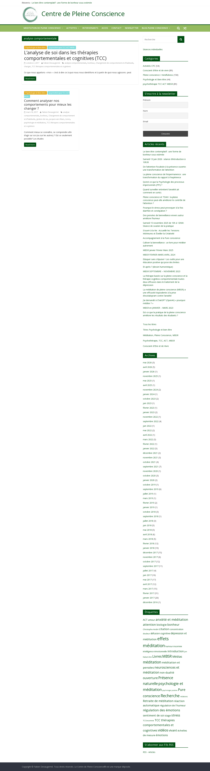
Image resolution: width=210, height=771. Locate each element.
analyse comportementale (75, 63)
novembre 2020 (150, 471)
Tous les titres (149, 324)
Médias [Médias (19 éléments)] (177, 657)
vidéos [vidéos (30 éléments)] (163, 730)
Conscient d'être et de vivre (156, 70)
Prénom (146, 100)
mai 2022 (147, 430)
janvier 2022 (148, 448)
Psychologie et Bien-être (36, 47)
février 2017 (148, 593)
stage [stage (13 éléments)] (168, 715)
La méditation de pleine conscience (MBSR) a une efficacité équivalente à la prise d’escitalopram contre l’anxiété (164, 292)
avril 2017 (147, 584)
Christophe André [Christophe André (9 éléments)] (151, 629)
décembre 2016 (150, 602)
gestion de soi (42, 119)
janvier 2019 (148, 507)
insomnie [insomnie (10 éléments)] (177, 646)
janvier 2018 (148, 548)
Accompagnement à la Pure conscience (161, 238)
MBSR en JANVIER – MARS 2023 (158, 307)
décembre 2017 (150, 552)
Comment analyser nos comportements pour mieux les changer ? (47, 104)
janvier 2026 (148, 371)
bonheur (91, 63)
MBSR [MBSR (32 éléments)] (167, 656)
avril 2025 (147, 385)
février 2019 (148, 502)
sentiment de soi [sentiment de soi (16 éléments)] (153, 715)
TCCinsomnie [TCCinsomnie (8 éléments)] (148, 720)
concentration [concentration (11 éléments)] (176, 629)
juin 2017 (147, 575)
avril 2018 (147, 534)
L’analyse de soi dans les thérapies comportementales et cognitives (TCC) (65, 55)
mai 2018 (147, 529)
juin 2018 (147, 525)
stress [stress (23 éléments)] (175, 715)
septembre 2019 (150, 489)
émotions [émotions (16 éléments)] (162, 735)
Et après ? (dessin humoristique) (158, 266)
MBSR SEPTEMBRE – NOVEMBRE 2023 (161, 271)
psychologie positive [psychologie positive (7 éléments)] (169, 690)
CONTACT (116, 28)
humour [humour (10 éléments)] (169, 646)
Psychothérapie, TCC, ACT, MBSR (159, 340)
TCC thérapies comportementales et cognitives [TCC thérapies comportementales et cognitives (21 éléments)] (159, 725)
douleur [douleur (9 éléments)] (146, 633)
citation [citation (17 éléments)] (164, 629)
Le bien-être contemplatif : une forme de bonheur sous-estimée (62, 2)
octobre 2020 (149, 475)
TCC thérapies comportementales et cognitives (51, 66)
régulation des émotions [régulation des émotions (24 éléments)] (161, 710)
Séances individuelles (153, 49)
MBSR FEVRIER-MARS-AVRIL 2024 (159, 254)
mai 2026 (147, 362)
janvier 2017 (148, 597)
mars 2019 (148, 498)
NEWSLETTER (131, 28)
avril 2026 (147, 367)
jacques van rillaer (56, 119)
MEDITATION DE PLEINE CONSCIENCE (42, 28)
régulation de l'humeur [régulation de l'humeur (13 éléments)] (173, 705)
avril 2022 (147, 435)
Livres (67, 119)
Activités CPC (149, 65)
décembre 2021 (150, 453)
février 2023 (148, 407)
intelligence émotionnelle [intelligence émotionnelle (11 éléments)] (155, 651)
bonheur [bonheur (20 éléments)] (173, 624)
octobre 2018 (149, 511)
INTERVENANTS (90, 28)
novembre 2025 (150, 376)
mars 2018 (148, 539)
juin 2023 (147, 403)
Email (145, 121)
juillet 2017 (148, 570)
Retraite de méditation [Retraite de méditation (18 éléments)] (158, 701)
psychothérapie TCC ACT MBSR (62, 47)
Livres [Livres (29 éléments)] (157, 656)
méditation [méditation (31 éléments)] (152, 662)
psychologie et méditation (35, 122)
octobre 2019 (149, 484)
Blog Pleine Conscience (155, 28)
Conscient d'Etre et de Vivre (156, 346)
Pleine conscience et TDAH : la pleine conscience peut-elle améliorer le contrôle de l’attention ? (164, 200)
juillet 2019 (148, 493)
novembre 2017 (150, 557)
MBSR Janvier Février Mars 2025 (158, 250)
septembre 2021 (150, 466)
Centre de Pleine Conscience (83, 14)
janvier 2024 (148, 394)
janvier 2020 (148, 480)
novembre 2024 (150, 389)
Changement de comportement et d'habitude (114, 63)
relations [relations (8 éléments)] (184, 696)
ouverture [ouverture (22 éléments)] (150, 678)
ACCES (105, 28)
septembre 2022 (150, 421)
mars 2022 (148, 439)
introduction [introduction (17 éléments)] (175, 651)
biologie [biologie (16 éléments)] (161, 624)
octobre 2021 (149, 462)
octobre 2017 (149, 561)
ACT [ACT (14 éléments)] (145, 619)
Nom (145, 110)
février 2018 (148, 543)
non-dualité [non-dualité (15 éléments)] (167, 672)
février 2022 (148, 444)
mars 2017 (148, 588)
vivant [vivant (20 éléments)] (173, 730)
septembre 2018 (150, 516)
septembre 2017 (150, 566)
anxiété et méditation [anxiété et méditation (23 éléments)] (172, 619)
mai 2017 (147, 579)
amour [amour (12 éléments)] (151, 619)
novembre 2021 (150, 457)
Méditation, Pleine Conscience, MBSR (160, 335)
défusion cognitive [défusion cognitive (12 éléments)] (160, 633)
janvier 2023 (148, 412)
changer (27, 66)
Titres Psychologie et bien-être (157, 329)
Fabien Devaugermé (51, 63)
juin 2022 (147, 425)
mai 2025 (147, 380)
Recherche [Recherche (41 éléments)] (170, 695)
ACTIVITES (71, 28)
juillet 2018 (148, 520)
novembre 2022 (150, 416)
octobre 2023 (149, 398)
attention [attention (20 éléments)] (149, 624)
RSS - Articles (149, 752)
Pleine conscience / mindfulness (158, 75)
